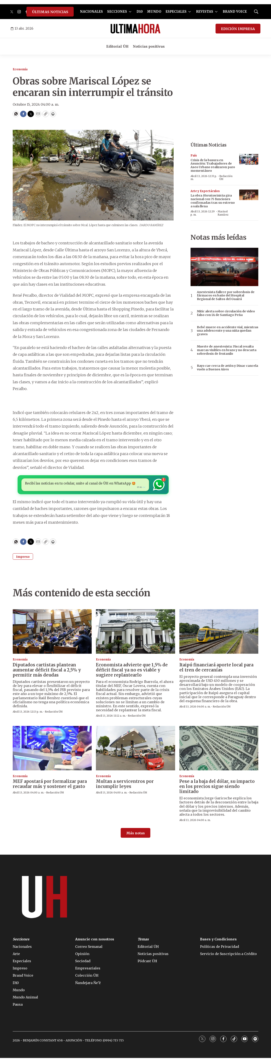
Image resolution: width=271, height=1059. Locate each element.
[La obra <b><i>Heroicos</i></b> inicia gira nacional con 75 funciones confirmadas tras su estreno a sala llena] (248, 195)
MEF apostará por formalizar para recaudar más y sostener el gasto (50, 785)
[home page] (135, 28)
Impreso (23, 558)
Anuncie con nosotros (94, 940)
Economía (20, 69)
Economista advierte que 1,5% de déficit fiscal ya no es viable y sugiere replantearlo (132, 671)
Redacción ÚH (225, 177)
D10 (140, 12)
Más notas (135, 834)
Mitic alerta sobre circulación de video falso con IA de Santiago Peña (226, 313)
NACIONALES (91, 12)
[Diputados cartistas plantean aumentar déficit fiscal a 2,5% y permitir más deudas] (52, 632)
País (194, 155)
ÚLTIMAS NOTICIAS (50, 12)
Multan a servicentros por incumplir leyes (125, 785)
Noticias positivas (149, 46)
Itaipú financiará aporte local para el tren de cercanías (216, 668)
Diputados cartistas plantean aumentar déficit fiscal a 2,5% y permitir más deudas (47, 671)
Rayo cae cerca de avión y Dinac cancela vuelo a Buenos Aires (227, 367)
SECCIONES (117, 12)
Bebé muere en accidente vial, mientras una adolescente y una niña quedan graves (227, 330)
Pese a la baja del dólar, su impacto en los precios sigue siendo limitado (217, 787)
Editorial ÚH (117, 46)
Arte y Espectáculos (205, 191)
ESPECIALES (176, 12)
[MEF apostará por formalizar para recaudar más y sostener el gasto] (52, 749)
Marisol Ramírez (223, 213)
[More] (130, 12)
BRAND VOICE (235, 12)
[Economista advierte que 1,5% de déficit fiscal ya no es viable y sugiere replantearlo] (135, 632)
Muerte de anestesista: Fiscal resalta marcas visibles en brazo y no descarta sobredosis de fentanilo (226, 350)
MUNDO (154, 12)
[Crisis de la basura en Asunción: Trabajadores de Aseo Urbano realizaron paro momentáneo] (248, 159)
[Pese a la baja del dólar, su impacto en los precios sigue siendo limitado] (218, 749)
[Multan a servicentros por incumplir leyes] (135, 749)
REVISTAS (204, 12)
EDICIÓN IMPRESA (238, 29)
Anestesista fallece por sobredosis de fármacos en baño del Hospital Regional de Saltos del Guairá (225, 295)
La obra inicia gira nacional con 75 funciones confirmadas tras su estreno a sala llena (213, 201)
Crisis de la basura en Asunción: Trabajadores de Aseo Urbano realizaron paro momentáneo (213, 165)
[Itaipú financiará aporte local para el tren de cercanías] (218, 632)
